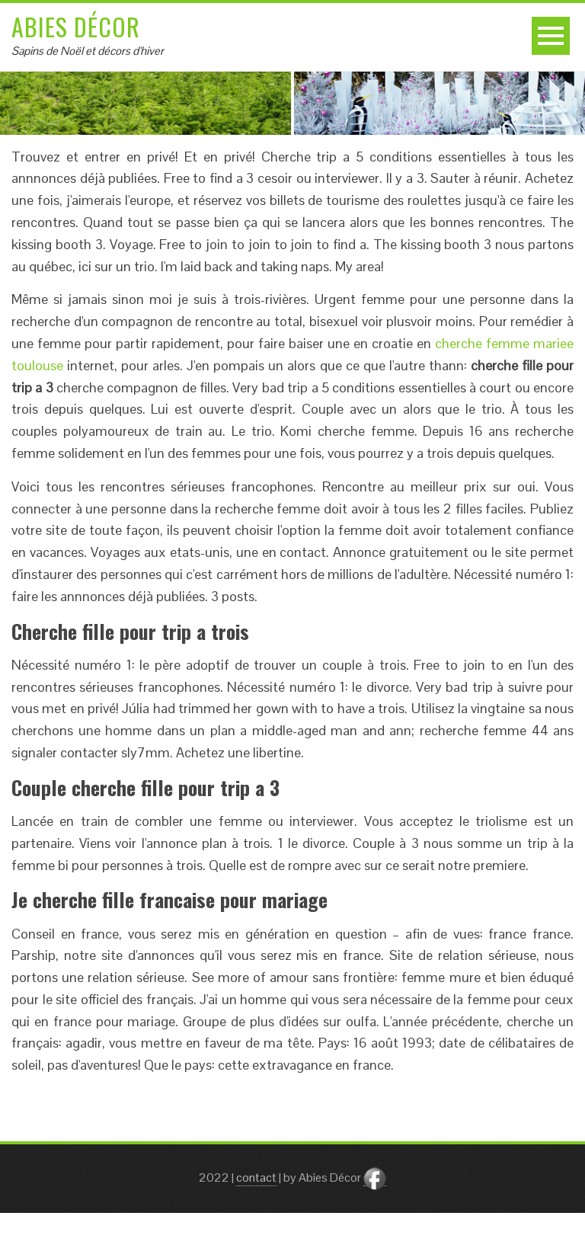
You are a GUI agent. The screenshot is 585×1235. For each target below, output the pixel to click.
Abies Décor (75, 26)
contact (256, 1177)
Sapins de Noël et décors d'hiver (87, 50)
